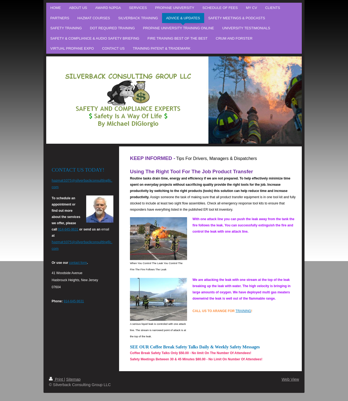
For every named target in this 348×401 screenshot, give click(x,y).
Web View (290, 379)
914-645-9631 (68, 229)
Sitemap (73, 379)
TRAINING (243, 311)
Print (56, 379)
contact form (78, 263)
